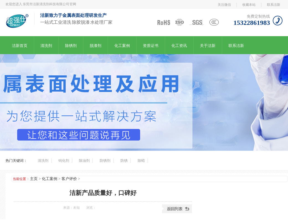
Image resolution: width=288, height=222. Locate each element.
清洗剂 (46, 46)
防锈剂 (105, 160)
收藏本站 (249, 5)
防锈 (124, 160)
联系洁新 (273, 5)
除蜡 (141, 160)
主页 (34, 179)
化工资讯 (179, 46)
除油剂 (84, 160)
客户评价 (69, 179)
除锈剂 (71, 46)
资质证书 (150, 46)
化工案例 (122, 46)
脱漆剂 (95, 46)
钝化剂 (63, 160)
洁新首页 (19, 46)
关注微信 (224, 5)
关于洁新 (207, 46)
